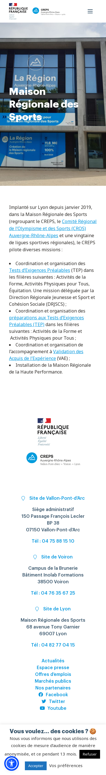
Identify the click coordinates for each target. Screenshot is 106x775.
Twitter (53, 701)
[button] (12, 763)
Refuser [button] (90, 754)
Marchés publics (53, 681)
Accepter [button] (35, 765)
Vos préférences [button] (66, 765)
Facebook (53, 695)
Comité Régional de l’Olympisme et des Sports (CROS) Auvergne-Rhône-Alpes (53, 228)
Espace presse (53, 667)
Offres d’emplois (53, 674)
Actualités (53, 661)
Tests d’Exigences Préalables (39, 270)
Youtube (53, 708)
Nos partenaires (53, 688)
